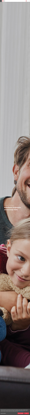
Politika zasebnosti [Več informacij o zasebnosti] (20, 411)
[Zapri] (29, 410)
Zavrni (26, 413)
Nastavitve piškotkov (3, 413)
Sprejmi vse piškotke (20, 413)
